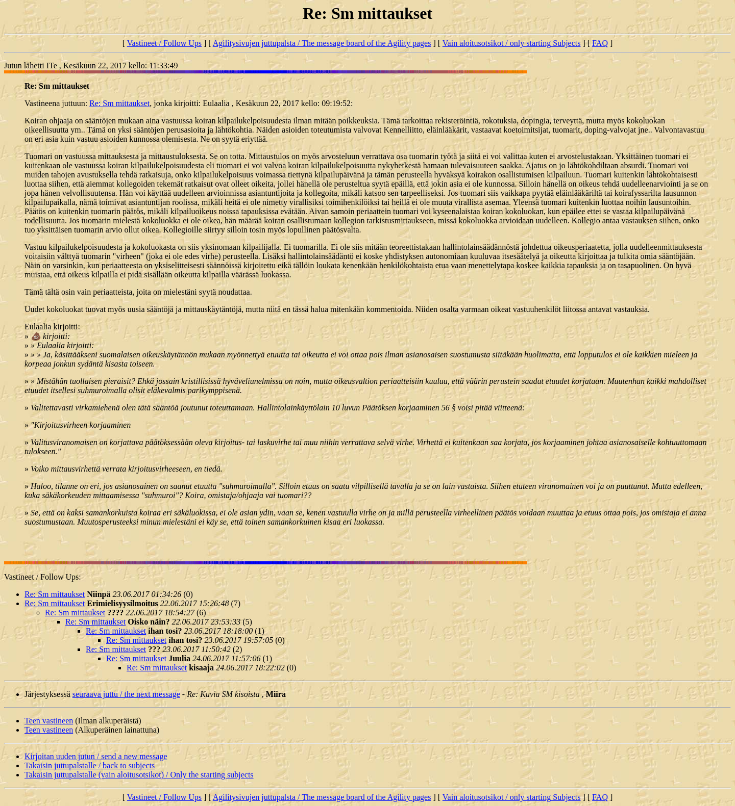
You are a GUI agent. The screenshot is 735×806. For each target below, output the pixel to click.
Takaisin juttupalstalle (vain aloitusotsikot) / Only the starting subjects (139, 774)
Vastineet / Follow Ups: (42, 577)
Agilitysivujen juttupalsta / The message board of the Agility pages (322, 43)
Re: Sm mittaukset (119, 103)
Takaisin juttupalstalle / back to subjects (89, 765)
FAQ (600, 43)
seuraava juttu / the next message (126, 694)
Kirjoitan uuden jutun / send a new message (95, 756)
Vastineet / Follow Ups (164, 43)
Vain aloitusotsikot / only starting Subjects (512, 43)
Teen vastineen (48, 720)
